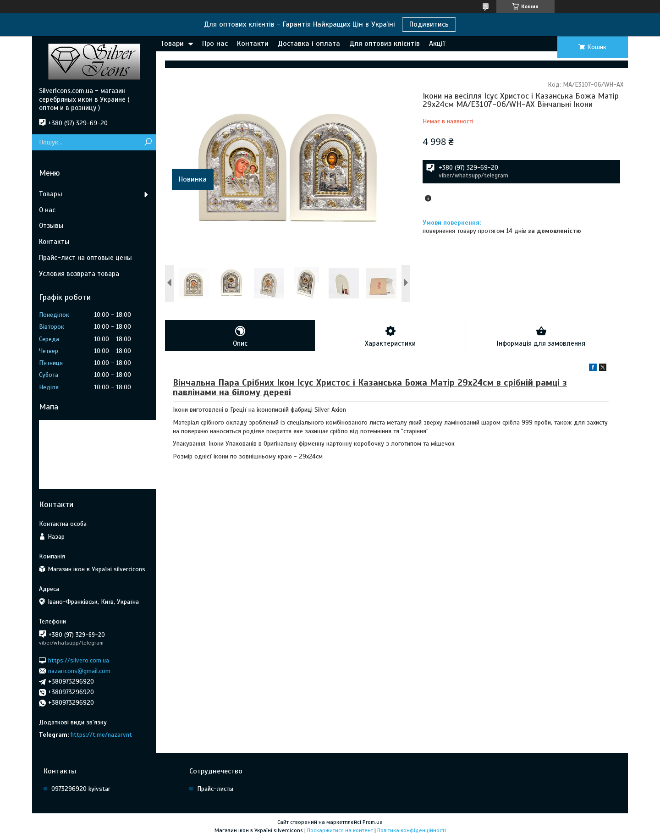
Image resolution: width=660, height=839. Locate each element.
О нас (47, 210)
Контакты (54, 241)
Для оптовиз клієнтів (384, 43)
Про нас (215, 43)
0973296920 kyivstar (80, 789)
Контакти (253, 43)
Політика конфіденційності (411, 830)
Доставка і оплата (309, 43)
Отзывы (51, 225)
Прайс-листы (215, 789)
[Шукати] (148, 142)
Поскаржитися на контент (340, 830)
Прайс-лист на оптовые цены (85, 258)
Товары (50, 194)
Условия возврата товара (79, 274)
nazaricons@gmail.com (79, 671)
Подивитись (429, 24)
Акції (437, 43)
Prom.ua (373, 822)
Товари (172, 43)
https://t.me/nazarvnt (101, 735)
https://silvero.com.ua (78, 660)
